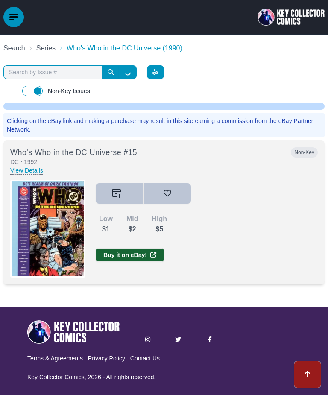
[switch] (32, 91)
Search (14, 48)
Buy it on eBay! (129, 255)
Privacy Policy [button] (106, 358)
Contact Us (145, 358)
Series (46, 48)
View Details (26, 170)
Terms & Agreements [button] (55, 358)
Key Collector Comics (56, 377)
